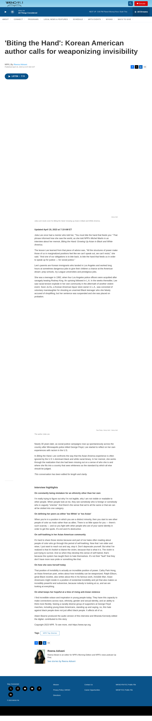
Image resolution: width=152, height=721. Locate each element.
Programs (33, 25)
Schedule (78, 25)
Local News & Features (56, 25)
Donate (143, 6)
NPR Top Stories (50, 638)
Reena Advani (20, 70)
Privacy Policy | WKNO (61, 695)
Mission (56, 690)
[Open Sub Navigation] (10, 25)
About (5, 25)
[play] (5, 17)
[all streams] (141, 17)
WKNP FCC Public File (124, 695)
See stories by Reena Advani (62, 666)
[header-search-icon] (131, 6)
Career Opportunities (92, 695)
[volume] (12, 17)
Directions (57, 701)
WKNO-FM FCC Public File (126, 690)
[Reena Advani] (39, 662)
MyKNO (109, 25)
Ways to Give (124, 25)
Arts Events (94, 25)
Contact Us (88, 690)
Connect (18, 25)
